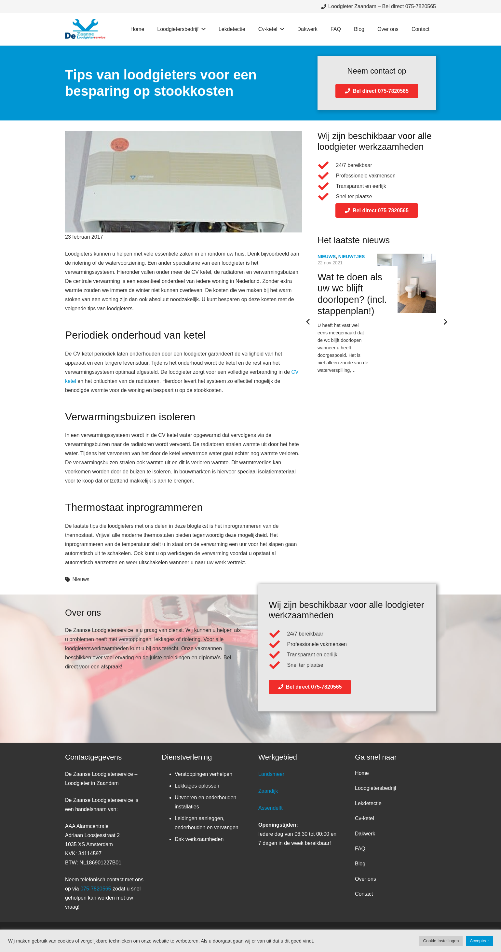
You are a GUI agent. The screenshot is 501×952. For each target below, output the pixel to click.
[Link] (85, 29)
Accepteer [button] (479, 940)
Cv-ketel (364, 818)
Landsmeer (271, 774)
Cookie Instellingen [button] (441, 940)
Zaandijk (268, 791)
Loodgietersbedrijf (375, 788)
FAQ (360, 848)
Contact (364, 894)
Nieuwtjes (351, 256)
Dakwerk (365, 833)
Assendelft (270, 808)
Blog (360, 863)
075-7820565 (95, 888)
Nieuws (80, 579)
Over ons (365, 879)
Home (362, 773)
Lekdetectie (368, 803)
